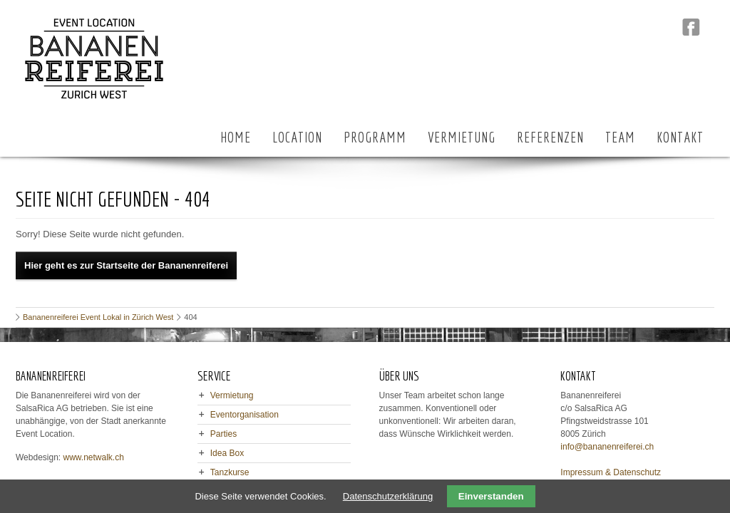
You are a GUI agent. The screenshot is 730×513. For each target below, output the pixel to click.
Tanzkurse (230, 472)
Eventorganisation (244, 415)
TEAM (620, 137)
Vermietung (232, 395)
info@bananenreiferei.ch (607, 447)
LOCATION (297, 137)
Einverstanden (491, 496)
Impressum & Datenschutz (610, 472)
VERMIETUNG (461, 137)
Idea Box (227, 453)
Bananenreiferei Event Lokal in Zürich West (98, 317)
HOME (235, 137)
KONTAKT (680, 137)
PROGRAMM (375, 137)
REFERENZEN (550, 137)
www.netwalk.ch (93, 457)
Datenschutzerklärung (388, 496)
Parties (223, 434)
